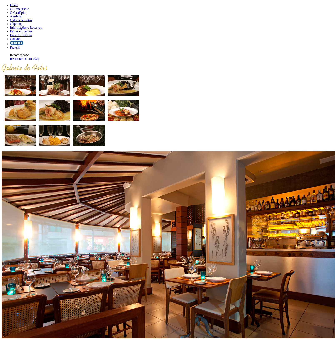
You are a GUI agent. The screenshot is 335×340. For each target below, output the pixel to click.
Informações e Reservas (26, 27)
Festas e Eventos (21, 31)
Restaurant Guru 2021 (24, 59)
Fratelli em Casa (21, 35)
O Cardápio (17, 12)
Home (14, 5)
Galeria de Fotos (21, 20)
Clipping (16, 24)
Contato (15, 39)
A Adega (16, 16)
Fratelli (15, 47)
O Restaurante (19, 9)
